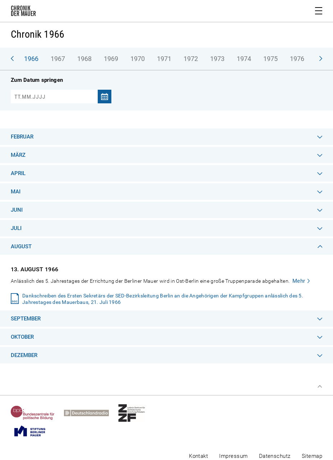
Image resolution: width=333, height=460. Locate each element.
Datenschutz (275, 456)
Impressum (233, 456)
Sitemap (312, 456)
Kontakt (198, 456)
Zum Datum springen (37, 80)
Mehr (298, 281)
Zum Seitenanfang (319, 386)
